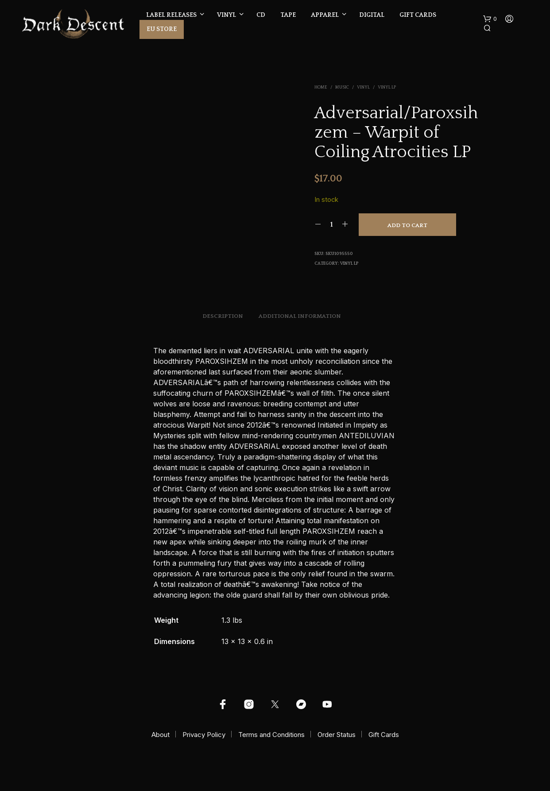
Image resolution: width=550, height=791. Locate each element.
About (160, 734)
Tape (288, 15)
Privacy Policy (203, 734)
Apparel (325, 15)
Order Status (337, 734)
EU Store (162, 29)
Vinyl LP (387, 87)
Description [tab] (222, 316)
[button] (490, 19)
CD (260, 15)
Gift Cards (417, 15)
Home (320, 87)
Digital (371, 15)
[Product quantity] (331, 224)
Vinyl (226, 15)
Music (342, 87)
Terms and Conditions (271, 734)
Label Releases (171, 15)
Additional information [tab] (300, 316)
